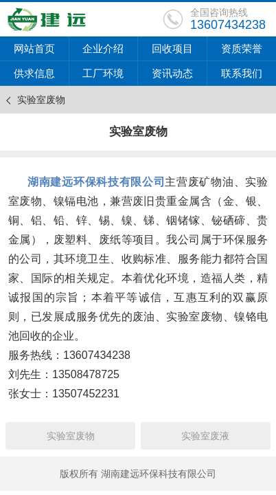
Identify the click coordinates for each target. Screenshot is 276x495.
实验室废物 (71, 435)
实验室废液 (205, 435)
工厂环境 (103, 73)
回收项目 (172, 48)
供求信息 (34, 73)
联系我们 (241, 73)
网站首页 (34, 48)
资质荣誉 (241, 48)
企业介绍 (103, 48)
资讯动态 (172, 73)
